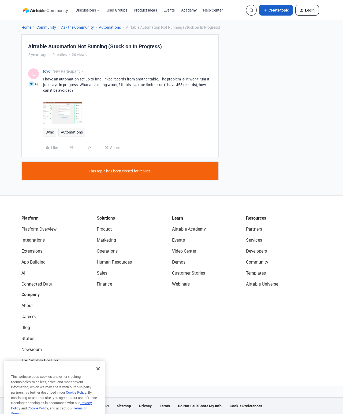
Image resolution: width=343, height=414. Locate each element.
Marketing (106, 240)
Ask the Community (77, 27)
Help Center (213, 10)
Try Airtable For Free (40, 360)
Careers (28, 316)
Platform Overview (39, 229)
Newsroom (31, 349)
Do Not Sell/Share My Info (200, 405)
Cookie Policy (76, 398)
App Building (33, 262)
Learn (177, 218)
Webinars (181, 284)
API (106, 405)
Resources (256, 218)
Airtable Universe (262, 284)
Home (26, 27)
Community (46, 27)
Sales (102, 273)
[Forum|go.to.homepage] (45, 10)
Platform (30, 218)
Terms (165, 405)
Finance (104, 284)
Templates (256, 273)
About (27, 305)
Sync (50, 132)
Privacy (145, 405)
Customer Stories (188, 273)
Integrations (33, 240)
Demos (178, 262)
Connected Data (37, 284)
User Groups (117, 10)
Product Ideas (145, 10)
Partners (254, 229)
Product (104, 229)
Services (254, 240)
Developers (256, 251)
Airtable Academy (189, 229)
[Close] (98, 374)
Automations (110, 27)
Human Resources (114, 262)
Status (27, 338)
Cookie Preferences (246, 405)
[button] (276, 10)
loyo (46, 71)
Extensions (31, 251)
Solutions (106, 218)
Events (169, 10)
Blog (25, 327)
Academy (189, 10)
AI (23, 273)
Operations (107, 251)
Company (30, 294)
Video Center (184, 251)
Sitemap (124, 405)
